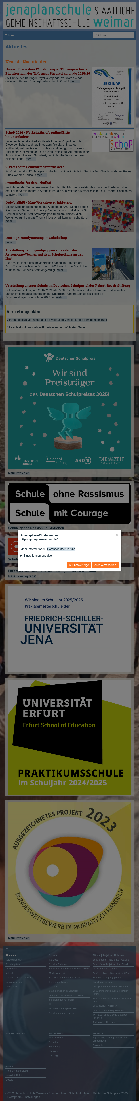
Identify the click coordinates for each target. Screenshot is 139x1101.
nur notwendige (79, 565)
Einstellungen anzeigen (38, 555)
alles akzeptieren (105, 565)
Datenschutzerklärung (61, 548)
